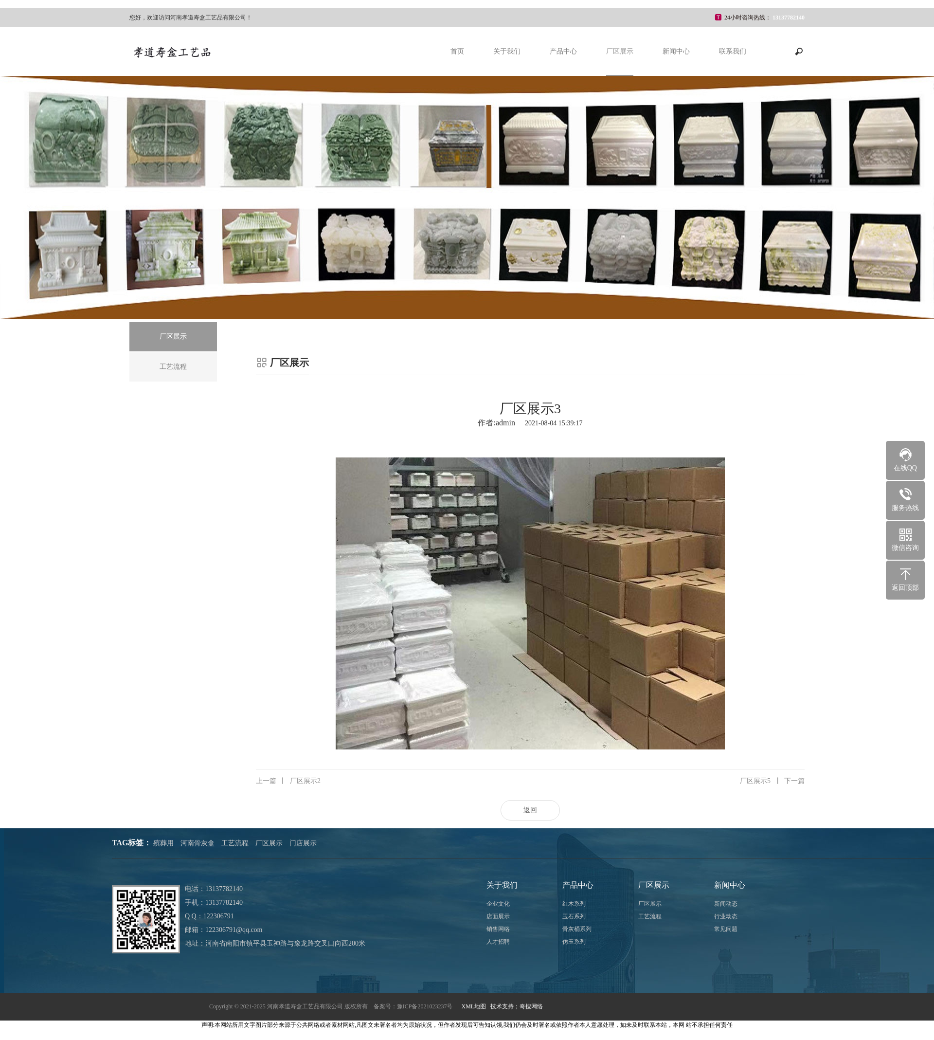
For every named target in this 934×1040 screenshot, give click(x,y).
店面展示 (498, 916)
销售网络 (498, 929)
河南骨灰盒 (197, 843)
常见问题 (725, 929)
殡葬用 (163, 843)
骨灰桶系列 (577, 929)
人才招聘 (498, 941)
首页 (457, 51)
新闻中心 (676, 51)
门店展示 (303, 843)
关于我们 (507, 51)
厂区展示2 (288, 781)
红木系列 (574, 903)
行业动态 (725, 916)
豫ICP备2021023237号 (425, 1006)
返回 (530, 810)
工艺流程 (235, 843)
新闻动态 (725, 903)
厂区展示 (619, 51)
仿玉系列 (574, 941)
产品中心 (563, 51)
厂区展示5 (772, 781)
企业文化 (498, 903)
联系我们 (732, 51)
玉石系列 (574, 916)
